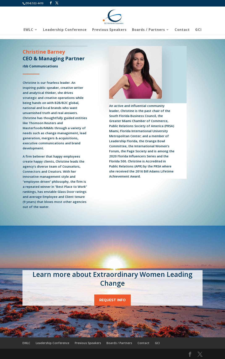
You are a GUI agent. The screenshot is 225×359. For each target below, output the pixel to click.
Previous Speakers (109, 30)
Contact (182, 30)
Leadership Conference (65, 30)
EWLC (28, 30)
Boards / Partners (148, 30)
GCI (198, 30)
